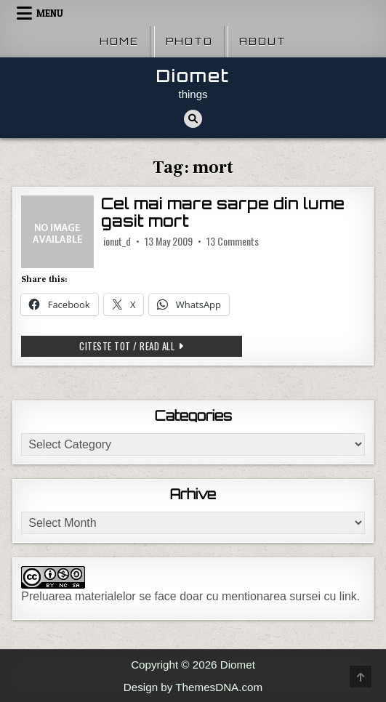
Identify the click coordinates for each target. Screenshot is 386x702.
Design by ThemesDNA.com (193, 687)
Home (119, 41)
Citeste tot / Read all (139, 347)
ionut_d (117, 241)
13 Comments (232, 241)
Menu (49, 13)
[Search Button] (193, 119)
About (262, 41)
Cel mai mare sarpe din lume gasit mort (223, 212)
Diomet (193, 76)
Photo (189, 41)
